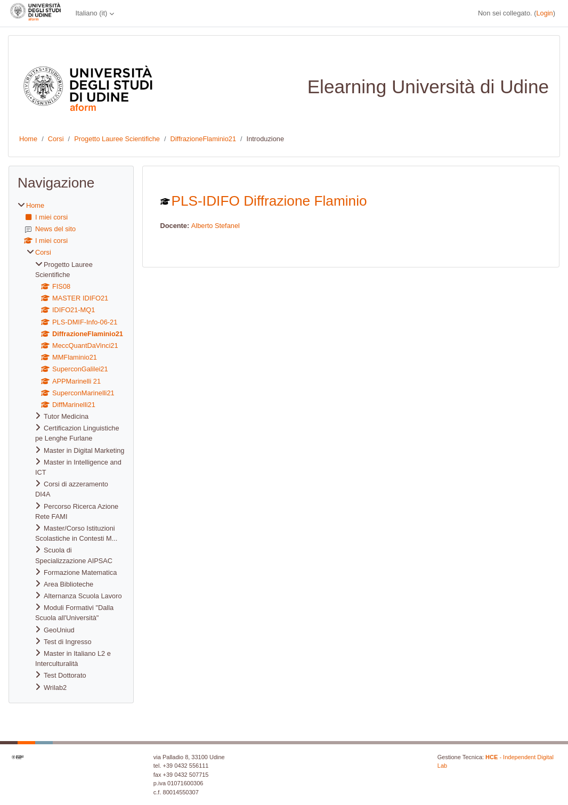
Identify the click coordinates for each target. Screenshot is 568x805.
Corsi (56, 139)
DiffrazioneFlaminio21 (203, 139)
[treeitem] (71, 446)
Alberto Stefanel (215, 226)
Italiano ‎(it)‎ (91, 13)
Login (544, 13)
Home (28, 139)
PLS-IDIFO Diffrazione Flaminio (269, 201)
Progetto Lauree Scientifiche (117, 139)
